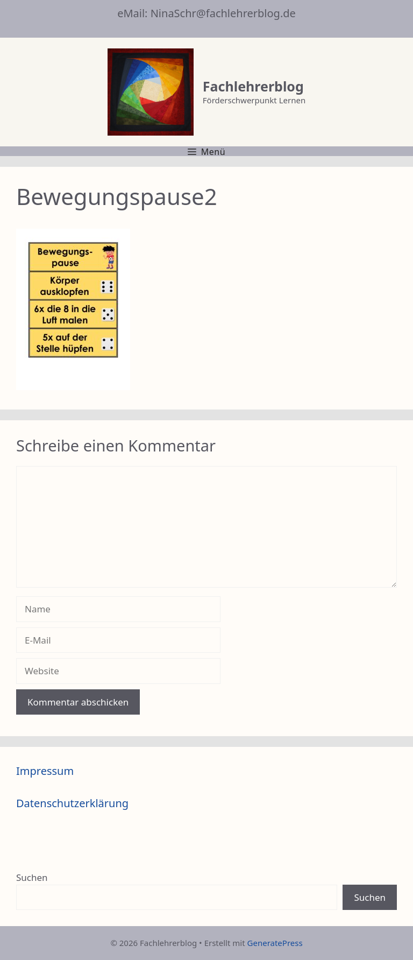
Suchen (32, 877)
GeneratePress (275, 942)
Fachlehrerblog (253, 86)
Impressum (45, 771)
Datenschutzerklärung (72, 803)
